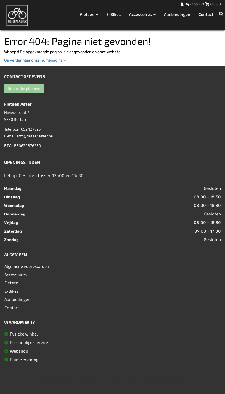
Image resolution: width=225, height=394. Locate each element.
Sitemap (131, 381)
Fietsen (11, 282)
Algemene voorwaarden (26, 266)
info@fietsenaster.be (35, 136)
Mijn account (193, 4)
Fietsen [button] (89, 14)
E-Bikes (113, 14)
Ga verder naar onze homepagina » (35, 60)
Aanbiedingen (177, 14)
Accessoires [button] (142, 14)
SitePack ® (179, 381)
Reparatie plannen (24, 88)
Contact (205, 14)
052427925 (31, 129)
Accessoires (15, 274)
